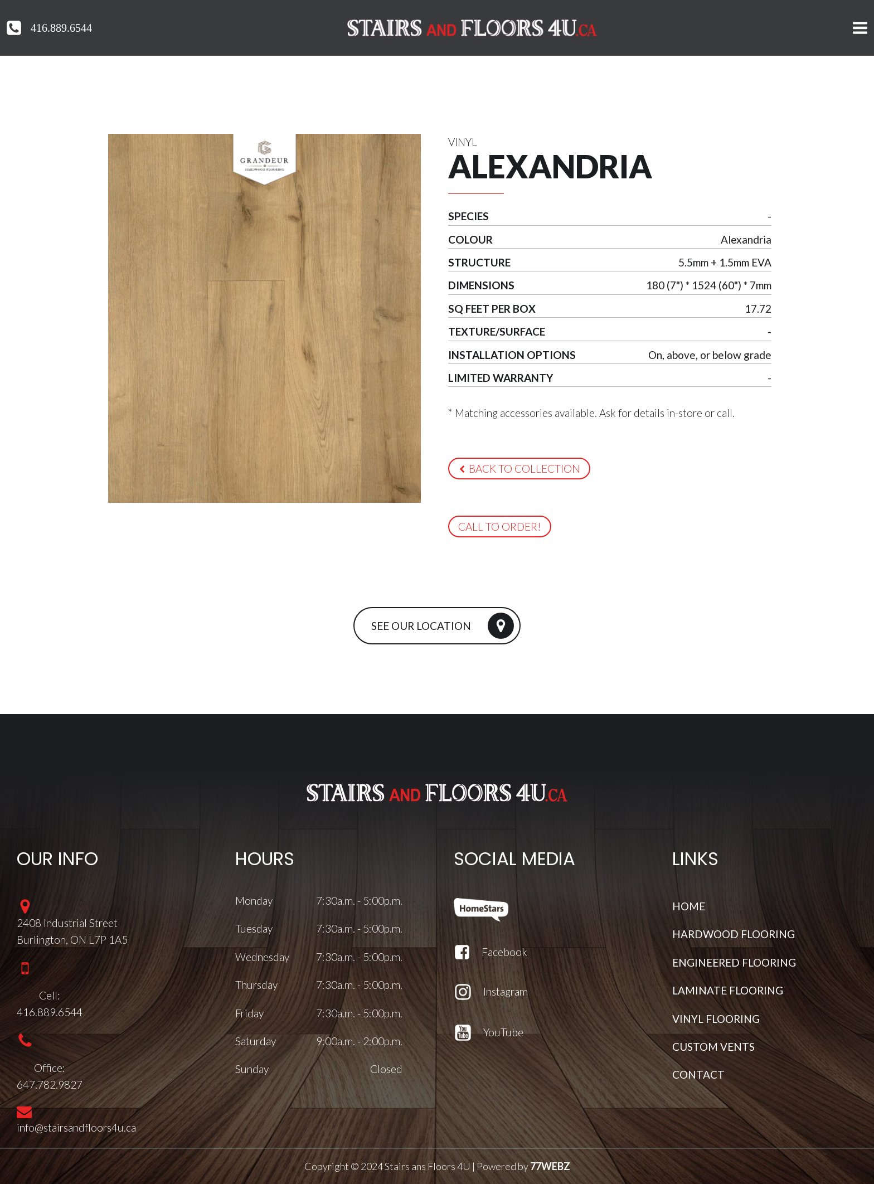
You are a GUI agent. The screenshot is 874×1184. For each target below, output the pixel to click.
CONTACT (698, 1074)
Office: (49, 1067)
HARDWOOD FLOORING (733, 934)
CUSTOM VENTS (713, 1046)
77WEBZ (550, 1166)
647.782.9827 (49, 1084)
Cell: (49, 995)
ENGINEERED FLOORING (734, 962)
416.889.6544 (61, 28)
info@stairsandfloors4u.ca (76, 1127)
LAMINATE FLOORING (727, 990)
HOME (688, 906)
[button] (519, 468)
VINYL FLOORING (716, 1018)
